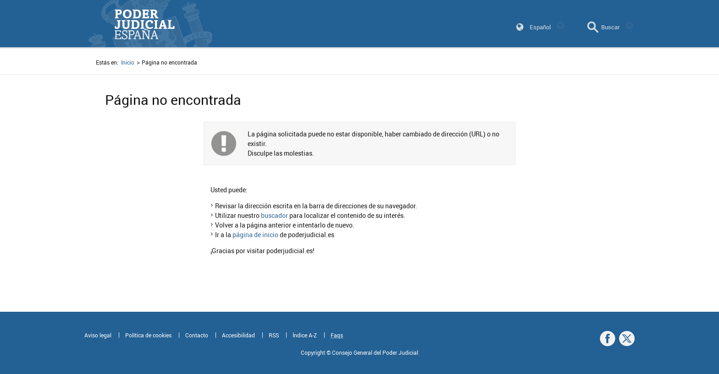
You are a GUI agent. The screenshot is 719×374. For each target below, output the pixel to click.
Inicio (127, 62)
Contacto (196, 335)
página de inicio (255, 234)
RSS (274, 335)
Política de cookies (148, 335)
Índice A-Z (305, 335)
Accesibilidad (238, 335)
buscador (274, 215)
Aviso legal (97, 335)
